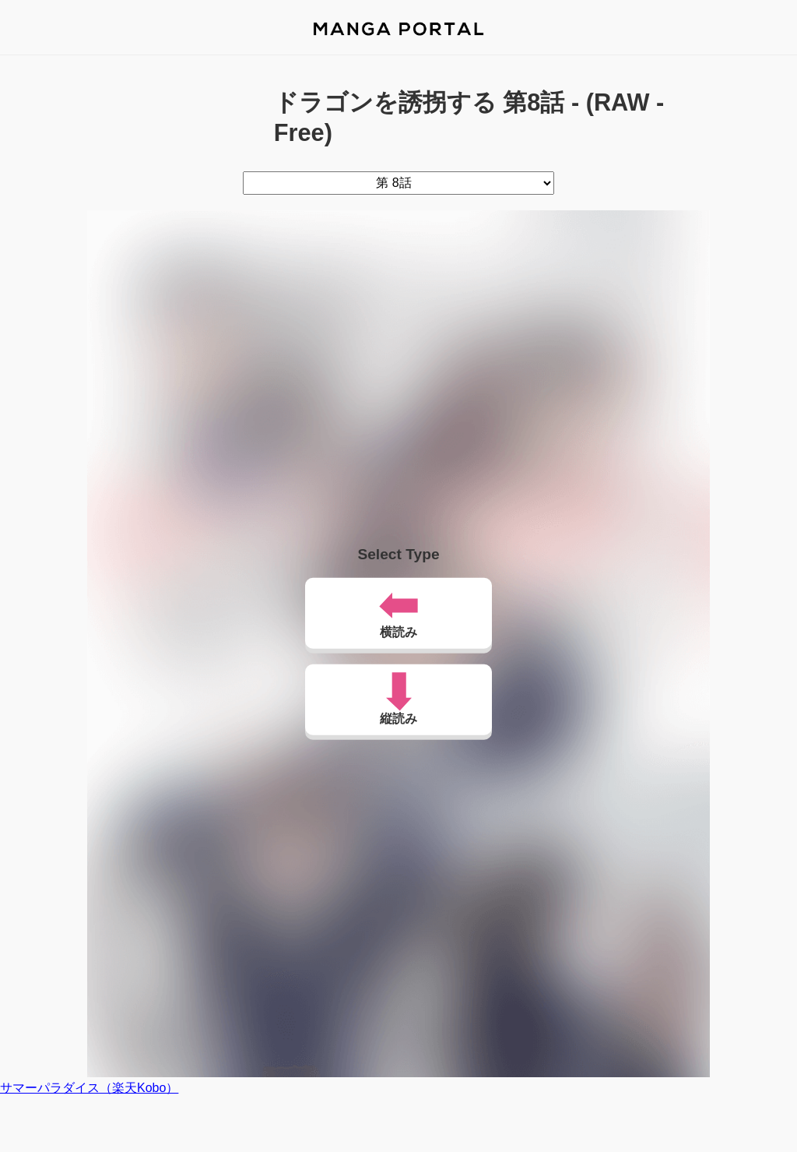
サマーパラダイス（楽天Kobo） (89, 1087)
